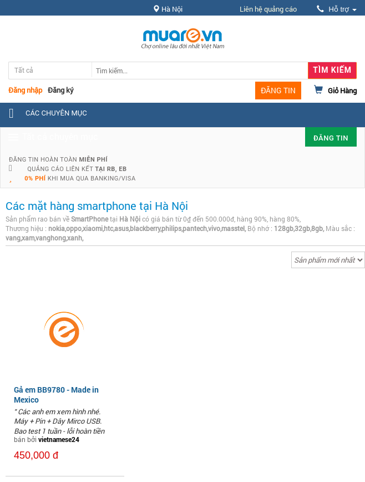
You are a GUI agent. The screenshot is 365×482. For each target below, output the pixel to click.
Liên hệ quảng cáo (268, 9)
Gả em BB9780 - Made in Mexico (56, 394)
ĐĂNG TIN (278, 90)
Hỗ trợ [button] (337, 9)
